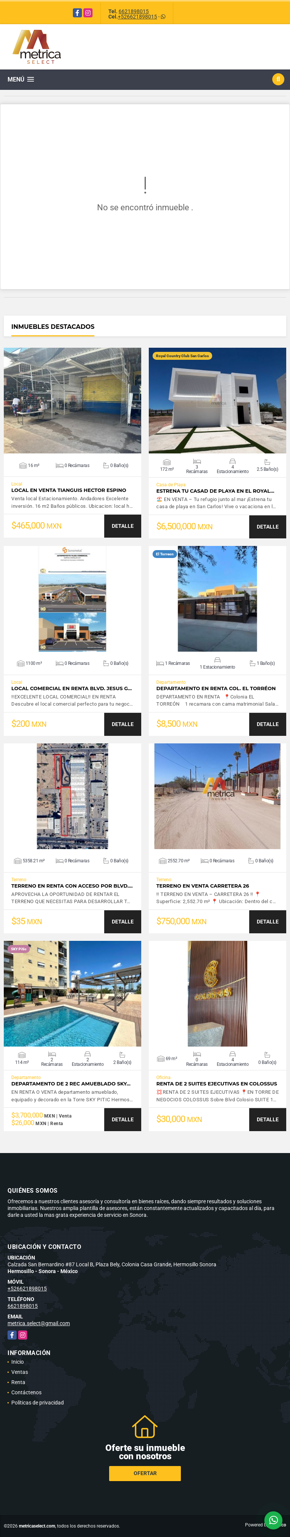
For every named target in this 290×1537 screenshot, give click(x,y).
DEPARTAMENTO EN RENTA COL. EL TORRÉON (216, 688)
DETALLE (123, 526)
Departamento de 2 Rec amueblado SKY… (71, 1084)
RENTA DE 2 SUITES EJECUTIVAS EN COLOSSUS (216, 1084)
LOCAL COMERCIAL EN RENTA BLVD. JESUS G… (71, 688)
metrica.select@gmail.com (39, 1323)
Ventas (19, 1372)
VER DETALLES (72, 400)
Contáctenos (26, 1392)
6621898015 (134, 11)
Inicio (17, 1362)
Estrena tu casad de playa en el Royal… (215, 491)
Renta (18, 1382)
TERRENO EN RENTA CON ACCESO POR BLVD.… (72, 886)
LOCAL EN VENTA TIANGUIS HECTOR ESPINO (68, 490)
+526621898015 (137, 17)
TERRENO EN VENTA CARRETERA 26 (202, 886)
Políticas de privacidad (37, 1403)
